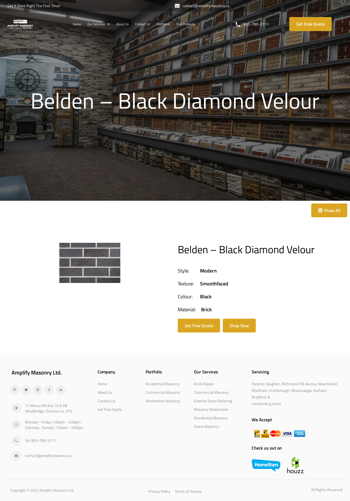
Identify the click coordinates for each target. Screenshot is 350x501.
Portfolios (163, 24)
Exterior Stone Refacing (213, 401)
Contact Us (142, 24)
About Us (122, 24)
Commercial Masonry (163, 392)
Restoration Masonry (163, 401)
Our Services (98, 24)
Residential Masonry (162, 384)
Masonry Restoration (211, 409)
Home (77, 24)
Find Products (185, 24)
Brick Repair (203, 384)
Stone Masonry (206, 426)
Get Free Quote (110, 409)
